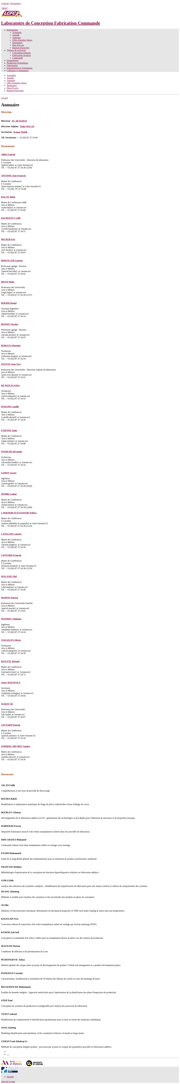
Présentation (12, 30)
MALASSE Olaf (9, 576)
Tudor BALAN (27, 126)
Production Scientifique (17, 63)
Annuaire (16, 37)
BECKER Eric (8, 239)
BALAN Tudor (8, 197)
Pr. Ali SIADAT (19, 121)
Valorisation (12, 65)
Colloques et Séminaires (18, 70)
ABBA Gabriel (8, 154)
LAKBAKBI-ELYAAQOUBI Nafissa (19, 513)
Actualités (17, 32)
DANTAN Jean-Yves (11, 364)
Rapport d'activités (20, 48)
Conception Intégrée (21, 53)
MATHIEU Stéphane (11, 619)
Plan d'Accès (18, 45)
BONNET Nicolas (9, 324)
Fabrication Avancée (21, 55)
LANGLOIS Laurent (11, 534)
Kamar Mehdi (20, 132)
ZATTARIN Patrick (10, 725)
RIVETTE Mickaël (10, 661)
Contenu (5, 3)
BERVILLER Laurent (12, 260)
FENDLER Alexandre (11, 451)
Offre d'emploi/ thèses (22, 40)
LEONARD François (11, 555)
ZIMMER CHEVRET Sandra (15, 746)
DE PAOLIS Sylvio (10, 385)
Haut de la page (8, 1081)
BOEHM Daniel (9, 303)
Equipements (13, 60)
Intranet (10, 1077)
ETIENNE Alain (9, 430)
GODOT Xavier (8, 473)
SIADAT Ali (7, 704)
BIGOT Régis (7, 282)
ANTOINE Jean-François (13, 175)
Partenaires (17, 42)
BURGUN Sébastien (11, 345)
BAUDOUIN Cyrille (11, 218)
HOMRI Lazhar (9, 494)
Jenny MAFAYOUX (10, 682)
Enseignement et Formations (19, 68)
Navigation (15, 3)
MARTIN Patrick (9, 598)
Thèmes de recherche (16, 50)
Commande (17, 58)
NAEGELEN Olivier (11, 640)
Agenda (15, 35)
